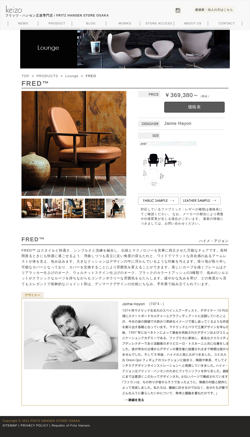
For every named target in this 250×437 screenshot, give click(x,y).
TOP (25, 76)
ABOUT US (193, 23)
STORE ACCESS (158, 23)
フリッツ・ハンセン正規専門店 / (57, 15)
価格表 (194, 107)
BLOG (91, 23)
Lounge (71, 76)
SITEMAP (10, 425)
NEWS (23, 23)
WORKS (124, 23)
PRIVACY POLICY (34, 425)
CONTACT (227, 23)
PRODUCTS (47, 76)
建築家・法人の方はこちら (214, 9)
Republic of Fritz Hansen (71, 425)
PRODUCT (56, 23)
